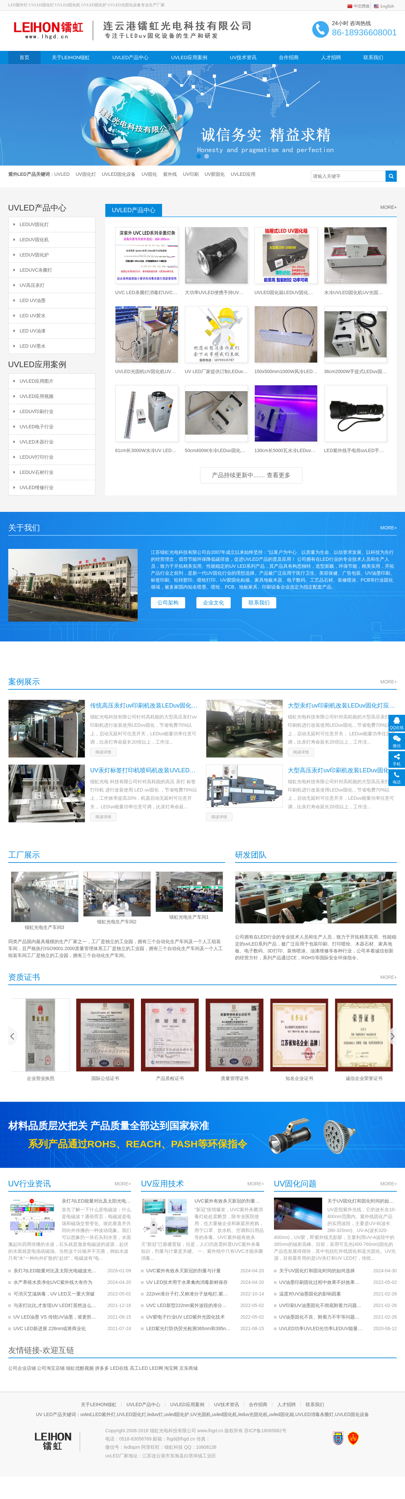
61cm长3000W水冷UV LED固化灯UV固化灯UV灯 (146, 450)
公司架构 (168, 602)
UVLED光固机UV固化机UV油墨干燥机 (146, 371)
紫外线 (170, 174)
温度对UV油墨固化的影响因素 (310, 1293)
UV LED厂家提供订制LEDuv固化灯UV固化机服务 (216, 371)
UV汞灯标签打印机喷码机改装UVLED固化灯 (144, 770)
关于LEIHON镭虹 (71, 57)
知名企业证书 (299, 1078)
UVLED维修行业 (34, 487)
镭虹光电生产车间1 (189, 917)
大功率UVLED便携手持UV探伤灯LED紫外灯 (216, 292)
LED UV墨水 (30, 346)
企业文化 (213, 602)
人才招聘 (331, 57)
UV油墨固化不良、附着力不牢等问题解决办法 (321, 1317)
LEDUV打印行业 (34, 457)
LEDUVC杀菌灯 (33, 270)
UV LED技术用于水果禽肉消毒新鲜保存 (187, 1282)
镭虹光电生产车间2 (116, 921)
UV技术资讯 (243, 57)
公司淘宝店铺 (51, 1368)
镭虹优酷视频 (80, 1368)
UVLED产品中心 (130, 57)
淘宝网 (171, 1368)
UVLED (62, 174)
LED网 (156, 1368)
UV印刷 (190, 174)
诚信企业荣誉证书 (364, 1078)
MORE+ (123, 1183)
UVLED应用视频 (34, 396)
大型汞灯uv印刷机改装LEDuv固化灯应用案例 (342, 705)
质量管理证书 (235, 1078)
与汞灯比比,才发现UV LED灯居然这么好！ (56, 1305)
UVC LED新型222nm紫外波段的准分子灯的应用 (188, 1305)
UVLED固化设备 (119, 174)
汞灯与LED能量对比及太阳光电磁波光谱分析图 (96, 1201)
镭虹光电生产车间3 (44, 927)
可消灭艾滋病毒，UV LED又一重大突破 (54, 1293)
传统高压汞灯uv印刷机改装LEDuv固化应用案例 (144, 705)
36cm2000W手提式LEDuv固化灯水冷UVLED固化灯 (355, 371)
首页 (24, 57)
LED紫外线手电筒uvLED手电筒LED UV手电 (355, 450)
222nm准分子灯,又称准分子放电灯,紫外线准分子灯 (188, 1293)
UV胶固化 (215, 174)
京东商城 (188, 1368)
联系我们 (373, 57)
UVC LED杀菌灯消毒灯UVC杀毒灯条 (146, 292)
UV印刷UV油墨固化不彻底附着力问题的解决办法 (321, 1305)
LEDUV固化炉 (31, 254)
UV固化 (149, 174)
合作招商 (289, 57)
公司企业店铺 (22, 1368)
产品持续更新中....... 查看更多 (251, 475)
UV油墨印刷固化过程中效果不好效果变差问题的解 (321, 1282)
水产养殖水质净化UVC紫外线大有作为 (53, 1282)
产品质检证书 (170, 1078)
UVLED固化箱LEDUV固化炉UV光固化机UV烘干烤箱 (286, 292)
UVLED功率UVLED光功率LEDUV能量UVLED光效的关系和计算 (321, 1328)
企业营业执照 (40, 1078)
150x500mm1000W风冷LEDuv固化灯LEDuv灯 (286, 371)
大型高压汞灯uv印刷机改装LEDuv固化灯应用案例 (342, 770)
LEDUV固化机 (31, 239)
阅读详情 (103, 752)
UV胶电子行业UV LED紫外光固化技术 (185, 1317)
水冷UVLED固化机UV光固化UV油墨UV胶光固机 (355, 292)
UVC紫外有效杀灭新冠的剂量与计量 (229, 1201)
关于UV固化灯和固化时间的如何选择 (362, 1201)
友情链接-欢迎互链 (41, 1350)
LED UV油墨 (30, 300)
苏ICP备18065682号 (265, 1430)
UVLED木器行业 (34, 441)
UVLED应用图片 (34, 381)
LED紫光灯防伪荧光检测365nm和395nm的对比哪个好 (188, 1328)
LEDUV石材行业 (34, 472)
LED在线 (119, 1368)
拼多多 (102, 1368)
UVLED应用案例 (189, 57)
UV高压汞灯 (29, 285)
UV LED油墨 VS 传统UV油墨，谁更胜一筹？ (56, 1317)
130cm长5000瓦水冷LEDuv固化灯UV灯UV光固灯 (286, 450)
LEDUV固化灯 (31, 224)
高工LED (139, 1368)
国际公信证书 (105, 1078)
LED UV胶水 (30, 315)
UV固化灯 (86, 174)
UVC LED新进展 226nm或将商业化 (50, 1328)
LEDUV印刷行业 (34, 411)
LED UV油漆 (30, 330)
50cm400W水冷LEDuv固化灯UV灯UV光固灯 (216, 450)
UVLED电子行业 (34, 426)
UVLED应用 (243, 174)
